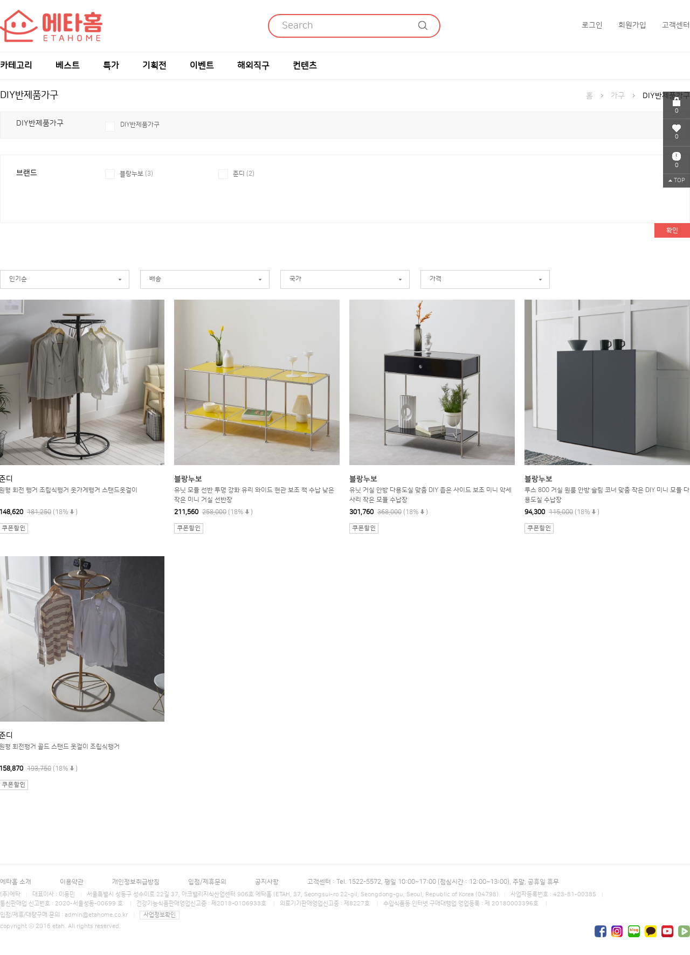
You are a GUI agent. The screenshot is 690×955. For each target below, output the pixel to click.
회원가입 (632, 25)
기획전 (154, 66)
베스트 (68, 66)
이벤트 (202, 66)
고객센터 (676, 25)
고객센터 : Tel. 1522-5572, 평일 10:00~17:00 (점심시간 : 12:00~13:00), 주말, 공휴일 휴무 (433, 881)
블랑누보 (136, 173)
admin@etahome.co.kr (96, 915)
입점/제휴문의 (207, 881)
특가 (111, 66)
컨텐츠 (305, 66)
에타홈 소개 (15, 881)
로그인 (592, 25)
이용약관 (72, 881)
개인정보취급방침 (136, 881)
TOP (676, 180)
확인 (672, 230)
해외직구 (253, 66)
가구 (618, 96)
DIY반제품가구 (140, 124)
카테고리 (16, 66)
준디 (243, 173)
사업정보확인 (159, 915)
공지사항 (267, 881)
